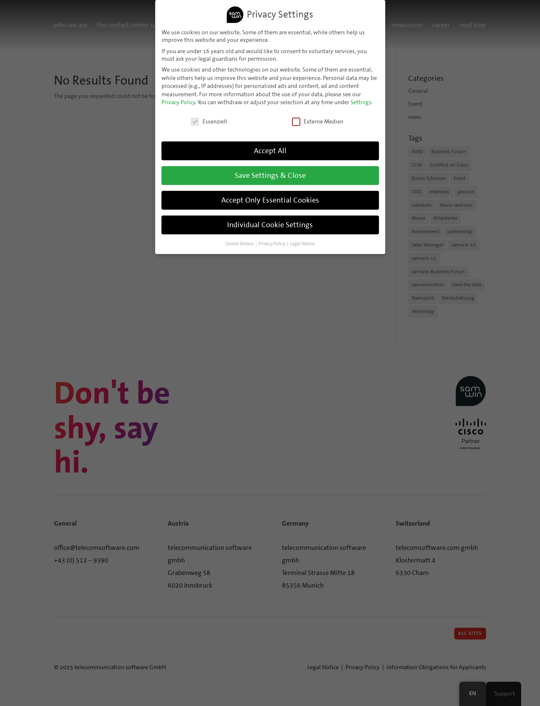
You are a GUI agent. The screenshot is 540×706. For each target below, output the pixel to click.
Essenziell (209, 121)
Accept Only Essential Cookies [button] (270, 200)
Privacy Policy (178, 102)
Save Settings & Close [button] (270, 175)
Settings (361, 102)
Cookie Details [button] (239, 243)
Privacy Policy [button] (271, 243)
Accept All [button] (270, 151)
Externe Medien (317, 121)
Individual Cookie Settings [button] (270, 225)
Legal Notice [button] (302, 243)
